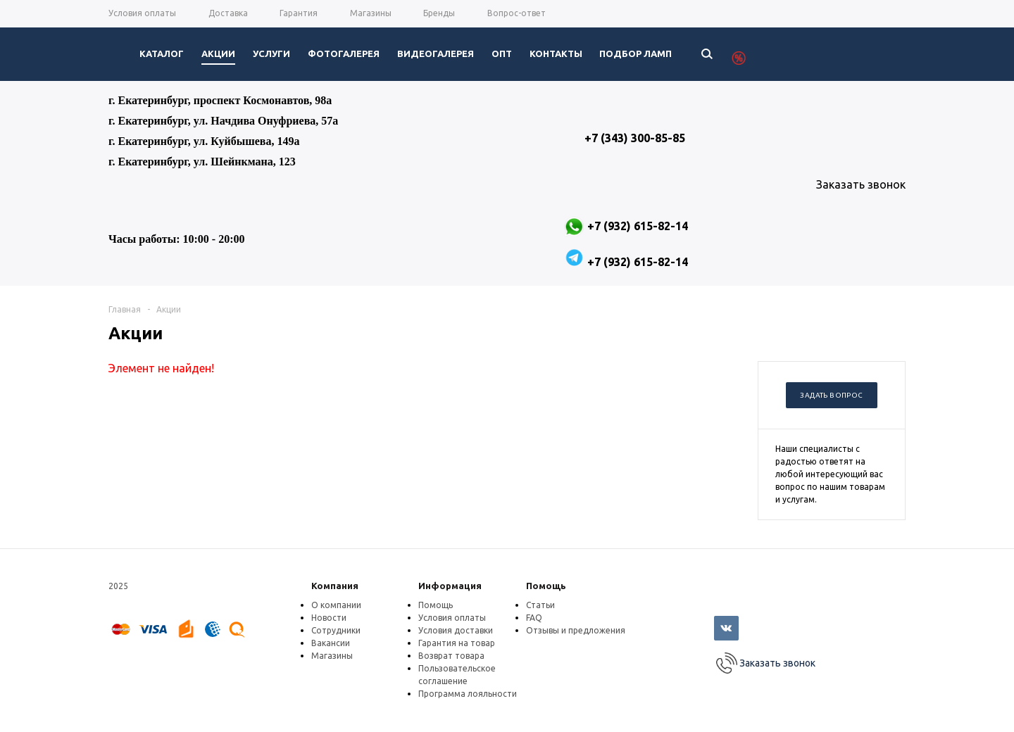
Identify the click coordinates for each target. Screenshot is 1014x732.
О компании (336, 605)
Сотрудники (336, 630)
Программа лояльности (467, 693)
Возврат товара (451, 655)
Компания (334, 586)
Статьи (540, 605)
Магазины (332, 655)
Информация (450, 586)
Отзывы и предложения (575, 630)
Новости (328, 617)
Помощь (546, 586)
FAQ (534, 617)
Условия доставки (455, 630)
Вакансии (330, 643)
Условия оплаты (452, 617)
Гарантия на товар (456, 643)
